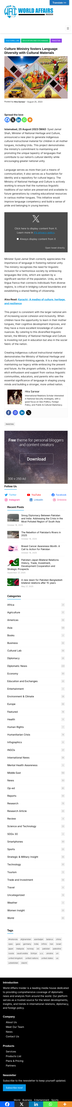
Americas (12, 620)
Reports (11, 795)
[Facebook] (7, 119)
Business (12, 643)
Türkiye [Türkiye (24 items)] (34, 953)
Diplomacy (13, 658)
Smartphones (15, 841)
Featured (12, 711)
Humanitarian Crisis (18, 734)
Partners (11, 1065)
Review (11, 818)
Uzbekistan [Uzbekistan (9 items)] (13, 963)
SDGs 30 (12, 834)
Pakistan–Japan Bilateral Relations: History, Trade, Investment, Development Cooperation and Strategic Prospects (33, 564)
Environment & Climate (20, 696)
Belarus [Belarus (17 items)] (49, 939)
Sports (11, 849)
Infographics (14, 742)
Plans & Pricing (14, 1060)
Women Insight (16, 910)
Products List (13, 1056)
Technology (14, 864)
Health (11, 719)
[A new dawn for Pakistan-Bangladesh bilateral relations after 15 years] (13, 582)
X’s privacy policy (44, 232)
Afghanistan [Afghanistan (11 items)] (26, 939)
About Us (11, 1022)
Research (12, 803)
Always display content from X (38, 239)
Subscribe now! (14, 1087)
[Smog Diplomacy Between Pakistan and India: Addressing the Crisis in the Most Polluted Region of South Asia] (13, 518)
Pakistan (56, 41)
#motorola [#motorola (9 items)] (12, 939)
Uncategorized (15, 895)
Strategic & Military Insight (22, 856)
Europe (11, 704)
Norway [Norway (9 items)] (30, 948)
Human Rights (15, 727)
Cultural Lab (12, 41)
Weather (12, 902)
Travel (11, 887)
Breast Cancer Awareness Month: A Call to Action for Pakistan (40, 548)
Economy (12, 673)
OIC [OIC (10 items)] (38, 948)
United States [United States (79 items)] (47, 958)
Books (10, 635)
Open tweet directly (55, 247)
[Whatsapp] (24, 119)
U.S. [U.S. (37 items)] (41, 953)
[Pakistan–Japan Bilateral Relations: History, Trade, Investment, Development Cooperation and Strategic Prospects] (13, 562)
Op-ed (11, 788)
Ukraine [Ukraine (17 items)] (49, 953)
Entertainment (15, 688)
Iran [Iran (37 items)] (51, 944)
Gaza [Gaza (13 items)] (18, 944)
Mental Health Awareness (22, 765)
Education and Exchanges (35, 41)
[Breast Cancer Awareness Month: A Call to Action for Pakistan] (13, 549)
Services (11, 1051)
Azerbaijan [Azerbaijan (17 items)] (38, 939)
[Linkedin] (18, 119)
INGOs (11, 750)
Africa (10, 604)
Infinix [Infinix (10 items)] (44, 944)
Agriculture (13, 612)
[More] (30, 119)
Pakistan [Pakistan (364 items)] (46, 948)
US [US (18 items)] (57, 958)
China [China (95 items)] (58, 939)
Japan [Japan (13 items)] (10, 948)
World (10, 918)
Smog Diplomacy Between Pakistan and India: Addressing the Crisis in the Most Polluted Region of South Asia (42, 518)
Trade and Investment (20, 879)
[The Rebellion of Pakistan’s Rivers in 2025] (13, 535)
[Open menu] (68, 28)
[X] (12, 119)
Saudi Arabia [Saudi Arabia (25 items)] (22, 953)
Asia (9, 627)
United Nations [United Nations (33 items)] (32, 958)
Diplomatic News (17, 666)
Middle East (14, 772)
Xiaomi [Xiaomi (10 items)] (24, 963)
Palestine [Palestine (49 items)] (57, 948)
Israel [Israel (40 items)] (58, 944)
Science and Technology (21, 826)
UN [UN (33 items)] (57, 953)
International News (18, 757)
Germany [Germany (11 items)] (27, 944)
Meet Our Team (15, 1026)
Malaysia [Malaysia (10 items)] (20, 948)
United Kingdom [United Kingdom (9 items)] (15, 958)
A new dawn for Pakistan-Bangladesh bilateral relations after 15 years (41, 581)
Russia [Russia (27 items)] (11, 953)
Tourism (12, 872)
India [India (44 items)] (36, 944)
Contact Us (12, 1036)
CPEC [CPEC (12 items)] (10, 944)
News (10, 780)
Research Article (17, 811)
